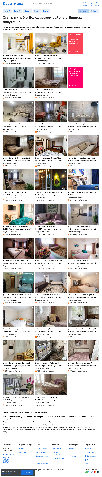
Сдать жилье (56, 448)
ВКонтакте (90, 448)
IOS (4, 454)
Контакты (22, 452)
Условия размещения (56, 453)
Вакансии (72, 460)
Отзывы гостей (41, 460)
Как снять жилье (41, 448)
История (71, 452)
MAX (86, 463)
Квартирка (14, 4)
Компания (72, 448)
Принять (27, 472)
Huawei (10, 454)
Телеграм (90, 452)
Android (7, 454)
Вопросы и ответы (42, 456)
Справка (22, 448)
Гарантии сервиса (42, 452)
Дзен (89, 460)
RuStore (13, 454)
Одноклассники (92, 456)
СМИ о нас (72, 456)
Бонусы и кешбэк (42, 463)
